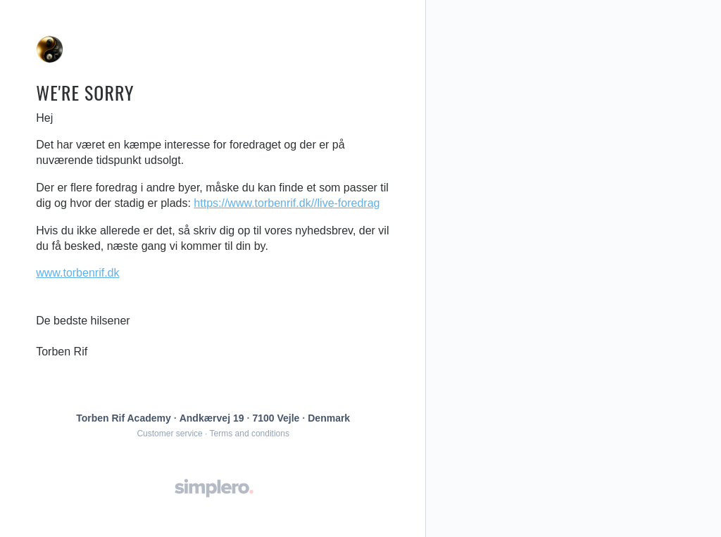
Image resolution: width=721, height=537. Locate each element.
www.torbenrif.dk (77, 273)
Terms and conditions (249, 433)
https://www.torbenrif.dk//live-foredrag (287, 203)
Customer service (169, 433)
